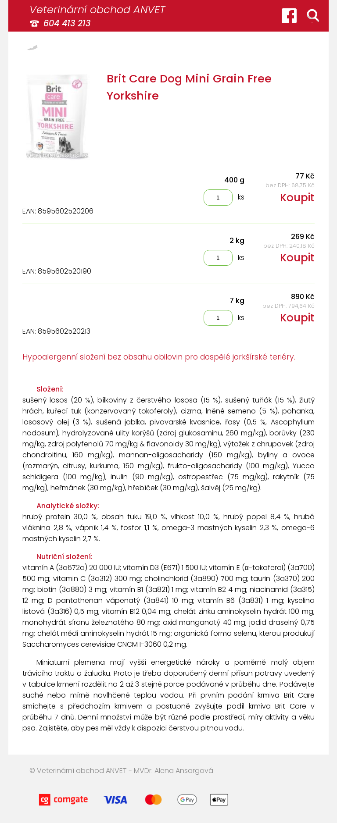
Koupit (297, 197)
